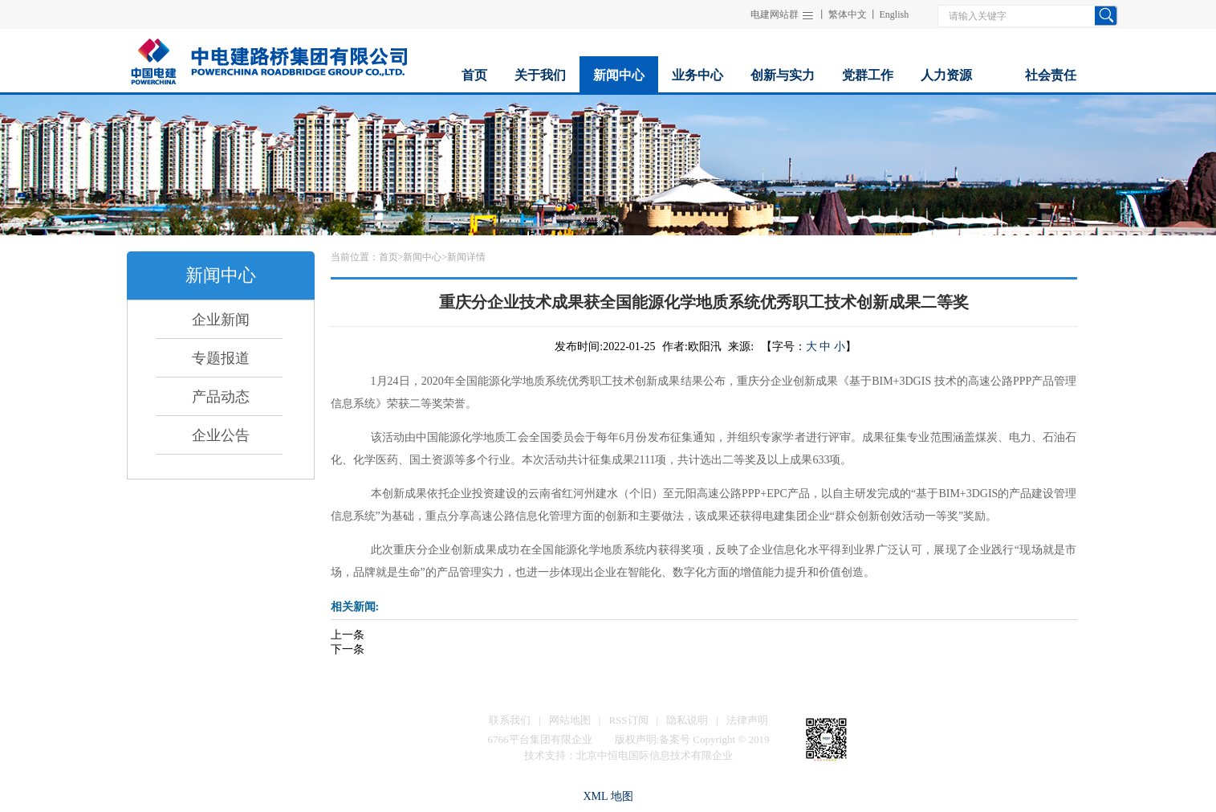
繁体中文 (847, 14)
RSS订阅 (628, 720)
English (894, 14)
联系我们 (510, 720)
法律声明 (747, 720)
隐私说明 (687, 720)
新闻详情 (466, 257)
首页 (388, 257)
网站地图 (570, 720)
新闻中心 (422, 257)
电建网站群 (774, 14)
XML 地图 (607, 796)
